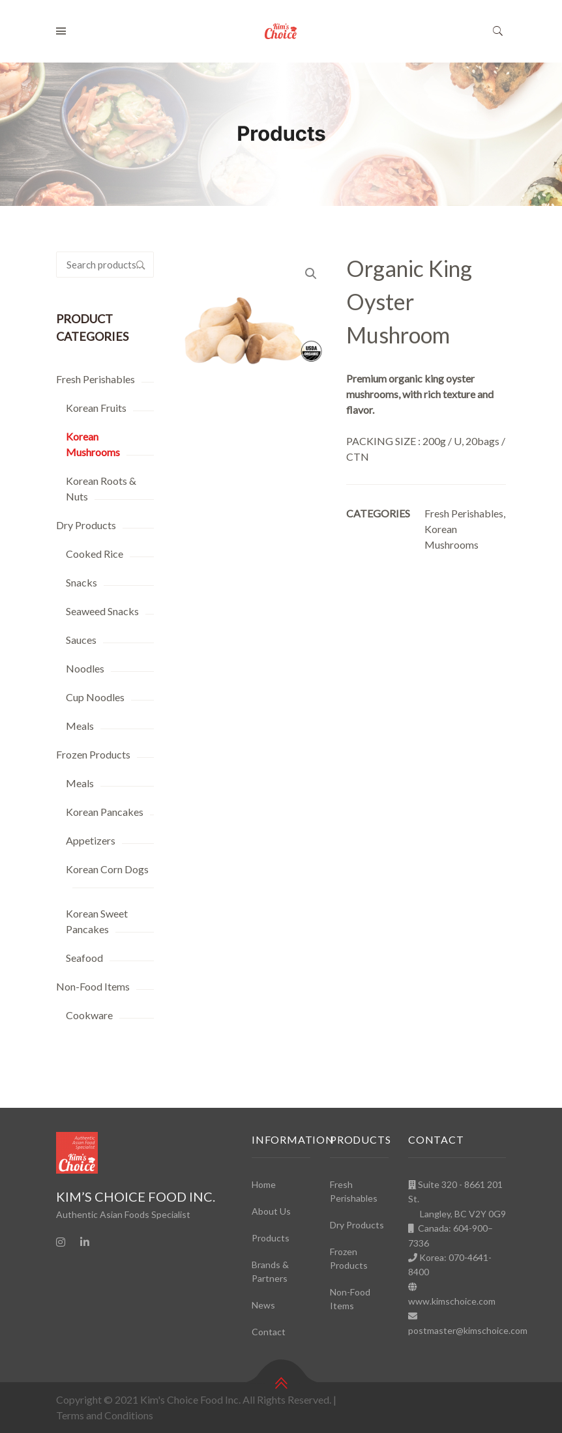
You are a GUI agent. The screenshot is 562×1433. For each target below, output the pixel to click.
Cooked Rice (94, 553)
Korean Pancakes (104, 811)
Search (141, 265)
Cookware (89, 1015)
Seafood (84, 957)
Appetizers (90, 840)
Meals (80, 725)
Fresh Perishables (95, 379)
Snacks (81, 582)
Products (270, 1237)
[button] (311, 273)
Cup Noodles (95, 697)
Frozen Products (93, 754)
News (263, 1304)
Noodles (85, 668)
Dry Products (86, 525)
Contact (269, 1331)
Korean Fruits (96, 407)
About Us (271, 1211)
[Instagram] (60, 1242)
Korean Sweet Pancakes (97, 921)
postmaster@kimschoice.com (467, 1330)
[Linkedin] (84, 1242)
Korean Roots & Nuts (101, 488)
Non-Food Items (93, 986)
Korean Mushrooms (93, 444)
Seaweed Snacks (102, 611)
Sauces (81, 639)
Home (264, 1184)
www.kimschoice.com (451, 1301)
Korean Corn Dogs (107, 869)
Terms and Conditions (104, 1415)
